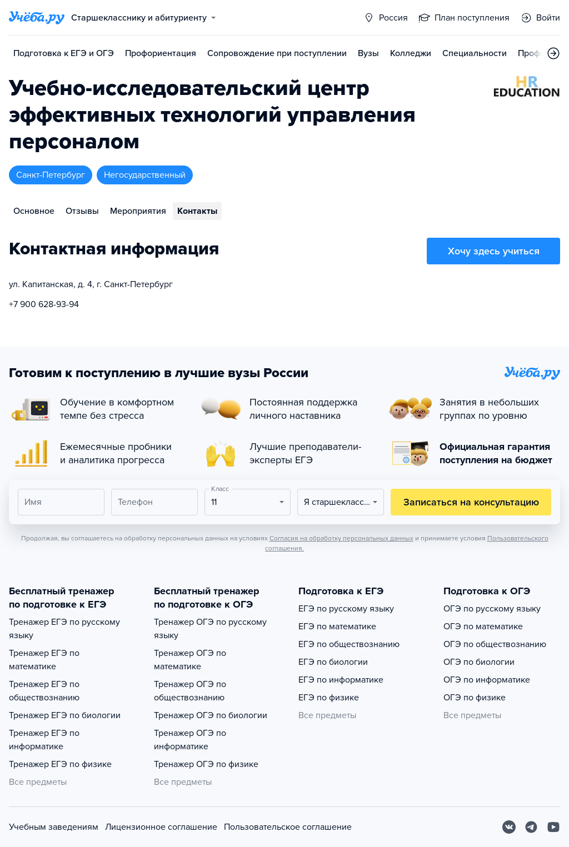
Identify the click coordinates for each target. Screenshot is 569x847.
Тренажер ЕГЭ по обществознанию (44, 691)
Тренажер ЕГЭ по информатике (44, 740)
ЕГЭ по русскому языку (346, 608)
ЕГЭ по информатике (340, 679)
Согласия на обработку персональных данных (341, 538)
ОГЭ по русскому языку (492, 608)
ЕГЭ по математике (337, 626)
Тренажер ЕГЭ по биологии (65, 715)
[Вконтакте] (509, 827)
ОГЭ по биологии (479, 662)
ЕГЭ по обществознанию (349, 644)
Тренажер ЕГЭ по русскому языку (64, 629)
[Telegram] (531, 827)
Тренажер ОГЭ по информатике (190, 740)
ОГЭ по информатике (486, 679)
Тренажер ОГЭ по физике (206, 764)
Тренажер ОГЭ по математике (190, 660)
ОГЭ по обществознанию (494, 644)
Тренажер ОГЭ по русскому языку (210, 629)
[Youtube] (553, 827)
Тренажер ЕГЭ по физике (60, 764)
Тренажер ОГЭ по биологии (210, 715)
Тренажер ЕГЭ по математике (44, 660)
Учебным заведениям (53, 827)
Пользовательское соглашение (288, 827)
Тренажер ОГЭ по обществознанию (190, 691)
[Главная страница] (36, 17)
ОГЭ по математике (483, 626)
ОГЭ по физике (474, 697)
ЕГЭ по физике (328, 697)
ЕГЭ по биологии (333, 662)
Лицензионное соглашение (161, 827)
